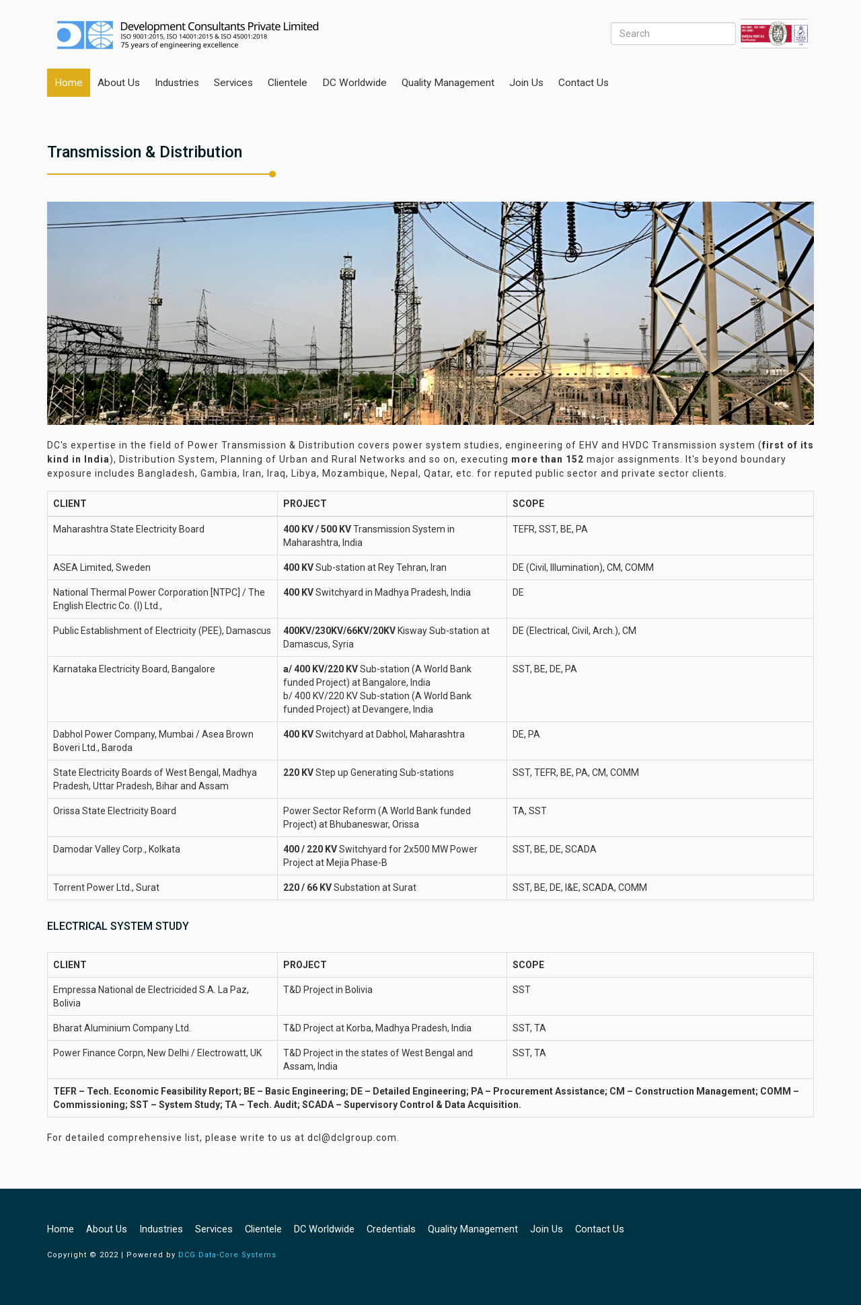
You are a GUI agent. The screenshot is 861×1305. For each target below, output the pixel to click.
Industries (177, 83)
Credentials (391, 1229)
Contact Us (583, 83)
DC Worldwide (354, 83)
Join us (526, 83)
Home (68, 83)
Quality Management (448, 83)
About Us (119, 83)
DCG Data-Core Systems (227, 1255)
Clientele (287, 83)
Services (233, 83)
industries (161, 1229)
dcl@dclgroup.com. (353, 1137)
